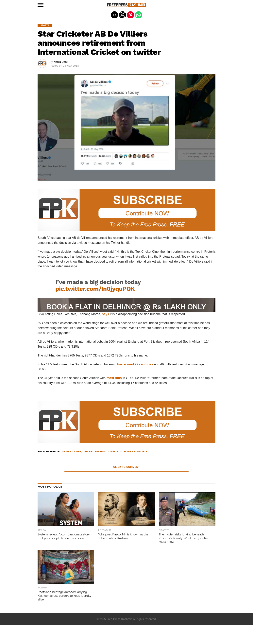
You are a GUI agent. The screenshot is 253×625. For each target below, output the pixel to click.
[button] (40, 5)
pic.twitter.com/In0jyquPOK (95, 288)
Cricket (88, 451)
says (105, 314)
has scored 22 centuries (135, 364)
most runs (114, 378)
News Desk (61, 61)
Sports (142, 451)
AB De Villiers (71, 451)
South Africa (126, 451)
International (105, 451)
